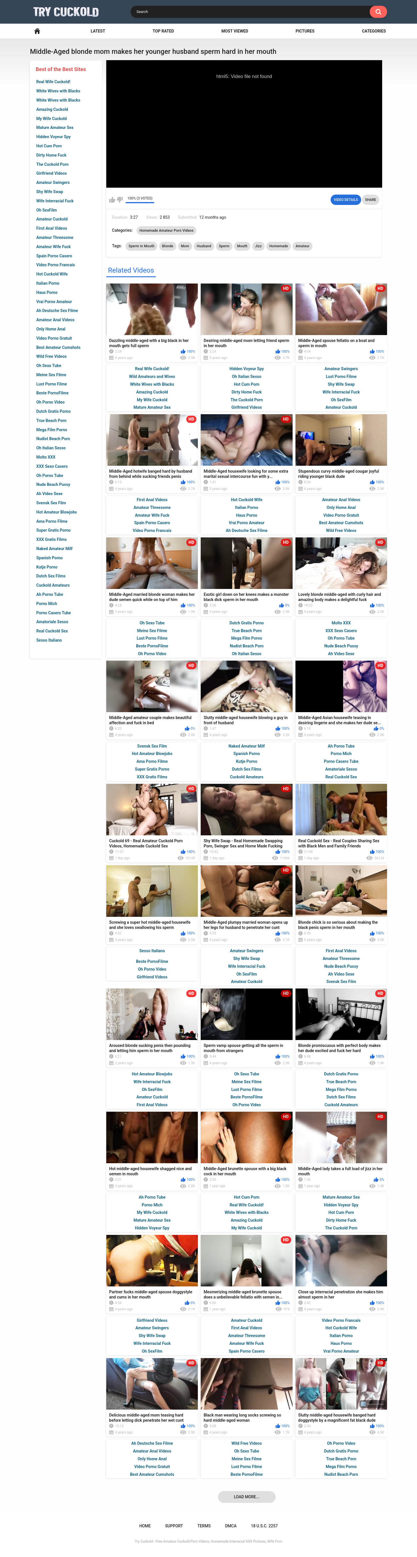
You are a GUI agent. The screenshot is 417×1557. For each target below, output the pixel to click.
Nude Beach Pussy (53, 484)
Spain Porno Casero (54, 256)
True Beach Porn (51, 420)
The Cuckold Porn (52, 164)
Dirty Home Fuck (51, 155)
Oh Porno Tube (49, 475)
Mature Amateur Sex (54, 127)
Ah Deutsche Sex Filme (57, 310)
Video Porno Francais (55, 265)
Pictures (305, 31)
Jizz (258, 246)
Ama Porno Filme (51, 521)
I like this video (112, 200)
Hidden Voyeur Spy (53, 136)
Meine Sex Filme (51, 374)
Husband (204, 246)
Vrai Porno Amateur (54, 301)
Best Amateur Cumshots (58, 347)
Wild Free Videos (51, 356)
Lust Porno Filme (51, 384)
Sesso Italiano (49, 640)
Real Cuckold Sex (52, 631)
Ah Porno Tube (49, 594)
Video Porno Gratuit (54, 338)
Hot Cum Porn (49, 146)
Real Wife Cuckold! (53, 81)
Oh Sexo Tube (48, 365)
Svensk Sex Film (51, 503)
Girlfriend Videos (51, 173)
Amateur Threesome (54, 237)
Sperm (224, 246)
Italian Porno (47, 283)
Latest (98, 31)
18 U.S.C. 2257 (264, 1526)
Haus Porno (47, 292)
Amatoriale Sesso (52, 621)
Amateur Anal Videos (55, 320)
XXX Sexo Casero (52, 466)
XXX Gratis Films (51, 539)
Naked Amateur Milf (54, 548)
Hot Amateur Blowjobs (56, 512)
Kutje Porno (47, 567)
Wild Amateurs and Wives (152, 376)
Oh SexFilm (46, 210)
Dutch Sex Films (51, 576)
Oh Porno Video (50, 402)
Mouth (242, 246)
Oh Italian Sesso (51, 448)
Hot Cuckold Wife (52, 274)
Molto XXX (45, 457)
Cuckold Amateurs (53, 585)
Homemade (278, 246)
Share (370, 200)
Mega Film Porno (51, 429)
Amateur (302, 246)
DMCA (230, 1526)
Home (37, 31)
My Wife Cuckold (51, 118)
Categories (374, 31)
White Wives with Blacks (58, 91)
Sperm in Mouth (141, 246)
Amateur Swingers (53, 182)
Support (174, 1526)
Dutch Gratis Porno (53, 411)
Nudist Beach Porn (53, 438)
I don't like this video (120, 200)
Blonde (167, 246)
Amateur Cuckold (52, 219)
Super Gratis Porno (53, 530)
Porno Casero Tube (53, 613)
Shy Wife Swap (49, 191)
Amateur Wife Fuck (53, 246)
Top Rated (163, 31)
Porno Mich (46, 603)
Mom (185, 246)
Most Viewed (234, 31)
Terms (204, 1526)
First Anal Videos (51, 228)
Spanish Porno (49, 558)
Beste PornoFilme (52, 393)
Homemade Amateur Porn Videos (166, 231)
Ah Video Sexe (49, 493)
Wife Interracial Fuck (54, 201)
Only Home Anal (50, 329)
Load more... (246, 1497)
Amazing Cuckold (52, 109)
